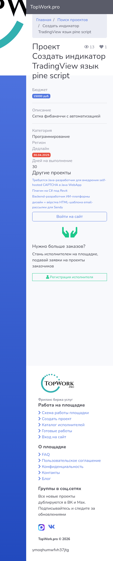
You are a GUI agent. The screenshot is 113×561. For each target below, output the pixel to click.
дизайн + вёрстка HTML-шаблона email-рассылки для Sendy (62, 204)
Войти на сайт (69, 216)
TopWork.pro (45, 7)
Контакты (51, 472)
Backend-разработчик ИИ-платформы (61, 196)
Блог (46, 479)
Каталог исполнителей (63, 425)
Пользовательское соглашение (71, 460)
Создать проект (56, 419)
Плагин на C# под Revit (49, 190)
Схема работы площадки (65, 413)
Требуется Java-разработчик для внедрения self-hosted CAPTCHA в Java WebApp (69, 182)
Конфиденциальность (62, 466)
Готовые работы (57, 431)
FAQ (46, 454)
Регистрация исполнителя (69, 277)
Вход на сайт (54, 437)
